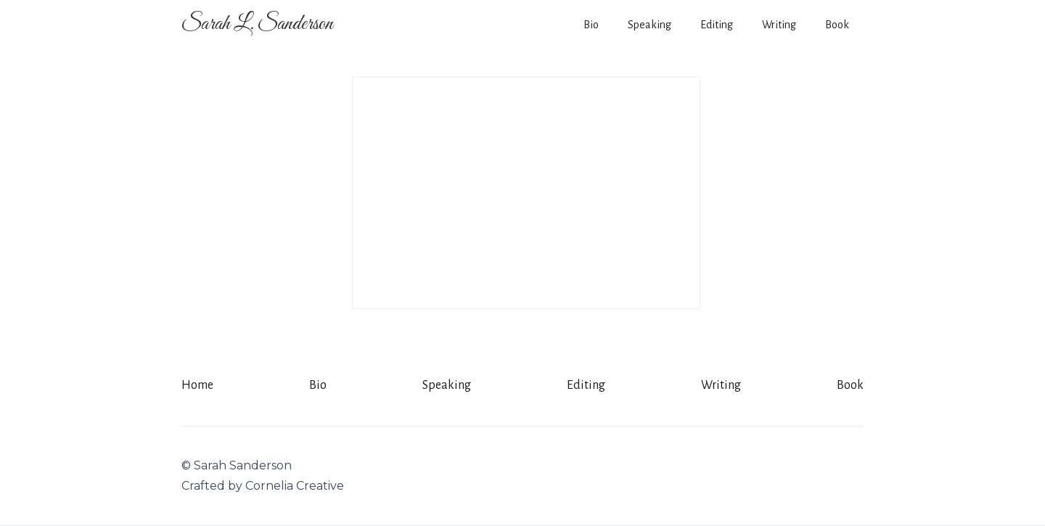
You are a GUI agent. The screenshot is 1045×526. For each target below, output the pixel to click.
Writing (779, 24)
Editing (716, 24)
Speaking (649, 24)
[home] (257, 24)
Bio (591, 24)
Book (837, 24)
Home (197, 385)
